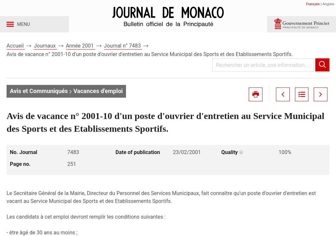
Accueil (16, 52)
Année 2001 (80, 52)
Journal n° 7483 (123, 52)
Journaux (45, 52)
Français (313, 4)
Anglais (328, 4)
